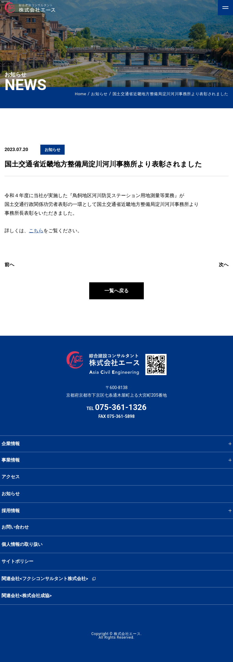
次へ (223, 264)
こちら (36, 231)
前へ (9, 264)
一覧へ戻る (116, 291)
